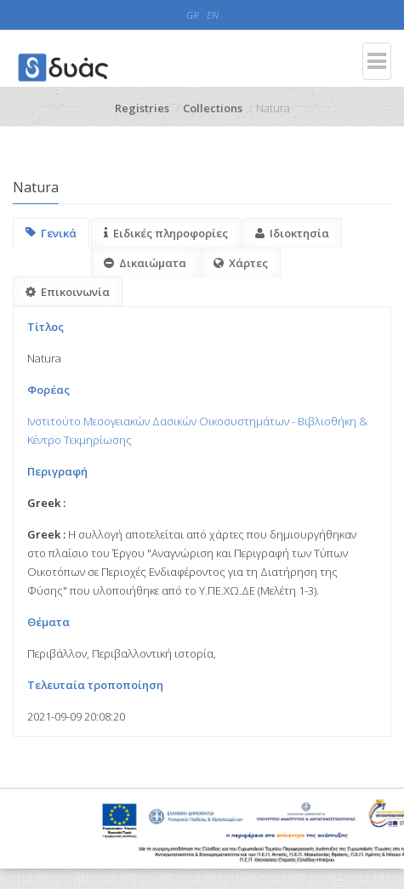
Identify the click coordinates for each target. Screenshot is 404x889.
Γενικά (51, 233)
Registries (142, 108)
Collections (212, 108)
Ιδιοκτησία (292, 233)
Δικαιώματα (145, 263)
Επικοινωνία (68, 291)
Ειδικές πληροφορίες (166, 233)
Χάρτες (240, 263)
